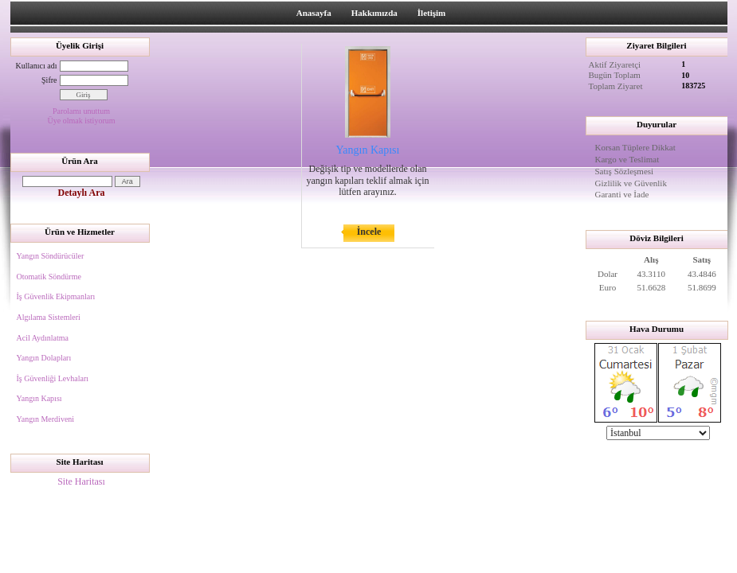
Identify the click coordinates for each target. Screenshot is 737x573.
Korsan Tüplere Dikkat (635, 147)
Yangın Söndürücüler (50, 255)
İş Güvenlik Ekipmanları (56, 296)
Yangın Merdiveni (46, 419)
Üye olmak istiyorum (82, 120)
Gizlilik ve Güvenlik (631, 183)
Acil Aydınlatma (43, 337)
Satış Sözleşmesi (624, 171)
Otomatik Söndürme (49, 276)
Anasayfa (313, 13)
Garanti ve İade (622, 194)
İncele (369, 231)
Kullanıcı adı (36, 65)
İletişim (431, 13)
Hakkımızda (374, 13)
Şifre (49, 80)
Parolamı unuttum (81, 111)
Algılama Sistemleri (48, 317)
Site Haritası (81, 481)
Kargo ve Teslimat (627, 159)
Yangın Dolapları (44, 357)
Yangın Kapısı (39, 398)
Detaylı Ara (81, 192)
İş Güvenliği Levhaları (53, 378)
